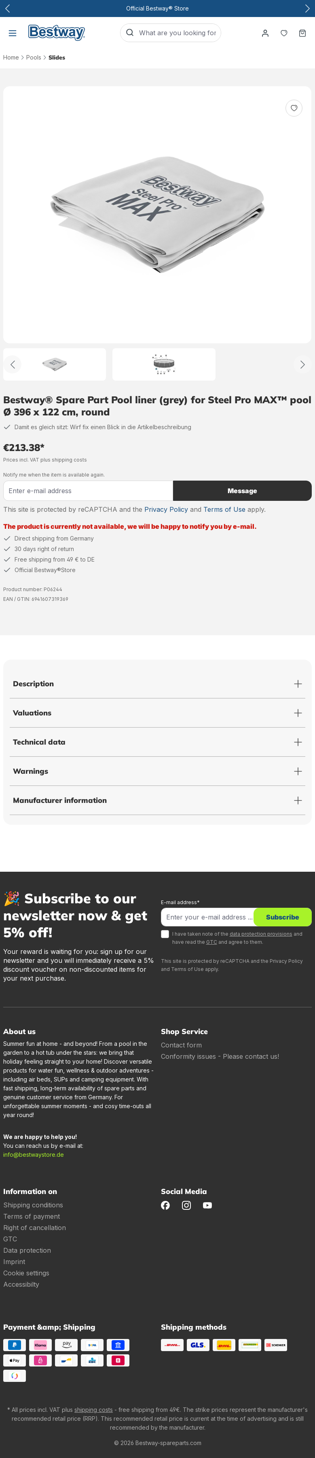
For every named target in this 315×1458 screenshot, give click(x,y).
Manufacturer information (60, 800)
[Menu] (12, 33)
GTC (211, 942)
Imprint (14, 1262)
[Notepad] (284, 33)
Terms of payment (31, 1216)
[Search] (130, 33)
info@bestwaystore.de (33, 1154)
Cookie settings (26, 1273)
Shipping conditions (33, 1205)
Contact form (181, 1045)
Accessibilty (21, 1284)
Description (33, 683)
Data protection (27, 1250)
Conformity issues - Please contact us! (220, 1056)
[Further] (303, 364)
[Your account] (265, 33)
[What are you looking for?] (180, 33)
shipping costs (93, 1409)
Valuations (32, 712)
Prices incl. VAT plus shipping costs (45, 460)
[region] (157, 233)
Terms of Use (224, 509)
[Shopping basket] (302, 33)
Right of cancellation (34, 1228)
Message (242, 491)
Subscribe (282, 917)
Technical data (39, 742)
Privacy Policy (166, 509)
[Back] (12, 364)
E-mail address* (180, 902)
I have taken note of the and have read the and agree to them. (237, 938)
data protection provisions (261, 934)
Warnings (30, 771)
